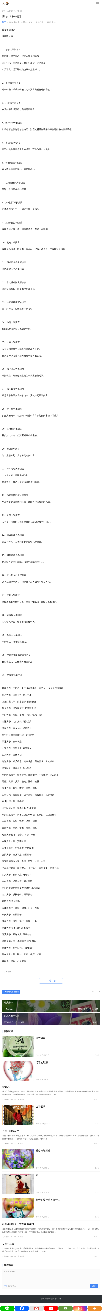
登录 (5, 1286)
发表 (94, 1286)
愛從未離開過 (43, 1150)
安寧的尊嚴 (8, 1244)
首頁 (3, 11)
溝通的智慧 (42, 1062)
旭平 (4, 22)
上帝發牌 (40, 1106)
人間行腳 (39, 22)
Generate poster (10, 992)
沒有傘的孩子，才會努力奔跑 (18, 1224)
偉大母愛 (40, 1038)
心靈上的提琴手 (10, 1131)
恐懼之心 (7, 1086)
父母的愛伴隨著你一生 (48, 1199)
